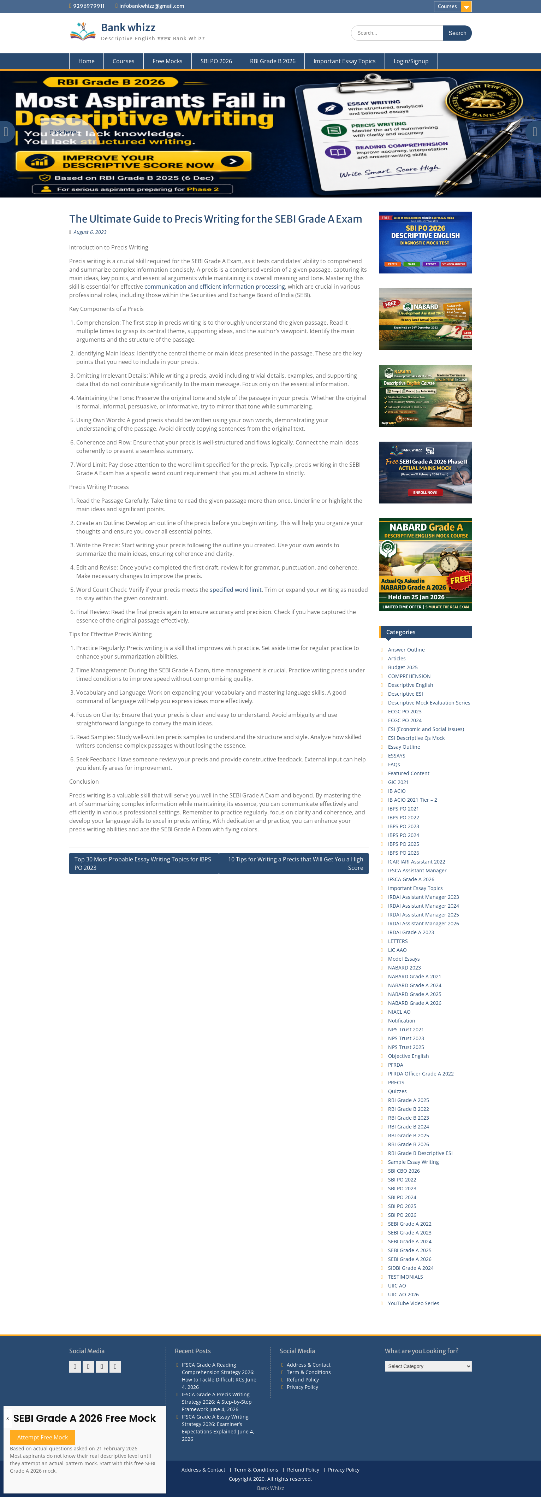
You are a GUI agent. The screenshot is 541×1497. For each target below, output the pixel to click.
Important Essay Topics (345, 61)
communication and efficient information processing (214, 286)
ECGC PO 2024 (405, 720)
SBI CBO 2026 (404, 1170)
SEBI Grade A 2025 (410, 1250)
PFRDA (395, 1064)
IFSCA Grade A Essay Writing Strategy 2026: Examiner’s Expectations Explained (215, 1424)
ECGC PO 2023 (405, 711)
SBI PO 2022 (402, 1179)
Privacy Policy (302, 1387)
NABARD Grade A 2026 (414, 1003)
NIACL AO (399, 1011)
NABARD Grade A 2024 (414, 985)
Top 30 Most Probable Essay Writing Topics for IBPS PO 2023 (143, 863)
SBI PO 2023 (402, 1188)
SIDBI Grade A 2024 (411, 1268)
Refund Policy (303, 1379)
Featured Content (408, 773)
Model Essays (404, 958)
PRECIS (396, 1082)
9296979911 (89, 6)
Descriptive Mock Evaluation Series (429, 702)
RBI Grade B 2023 (408, 1117)
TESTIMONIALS (405, 1276)
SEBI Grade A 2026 (410, 1259)
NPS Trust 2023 (406, 1038)
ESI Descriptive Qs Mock (416, 738)
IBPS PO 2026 (403, 852)
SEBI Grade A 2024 (410, 1241)
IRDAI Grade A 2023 (411, 932)
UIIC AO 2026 (403, 1294)
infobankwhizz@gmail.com (151, 6)
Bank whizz (128, 27)
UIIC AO (397, 1285)
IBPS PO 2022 (403, 817)
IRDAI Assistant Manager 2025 (423, 914)
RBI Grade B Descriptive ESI (420, 1153)
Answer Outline (406, 649)
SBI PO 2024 (402, 1197)
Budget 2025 (403, 667)
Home (86, 61)
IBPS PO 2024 (403, 835)
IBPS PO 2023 (403, 826)
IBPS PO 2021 (403, 808)
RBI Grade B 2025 (408, 1135)
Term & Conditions (309, 1372)
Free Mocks (168, 61)
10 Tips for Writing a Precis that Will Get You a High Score (295, 863)
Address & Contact (309, 1364)
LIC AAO (397, 950)
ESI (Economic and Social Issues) (426, 729)
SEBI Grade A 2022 (410, 1223)
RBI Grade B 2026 (273, 61)
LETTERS (398, 941)
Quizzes (397, 1091)
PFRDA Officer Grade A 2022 (421, 1073)
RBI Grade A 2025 (408, 1100)
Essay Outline (404, 746)
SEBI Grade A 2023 (410, 1232)
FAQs (394, 764)
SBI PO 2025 (402, 1206)
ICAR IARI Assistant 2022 (416, 861)
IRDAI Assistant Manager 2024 (423, 905)
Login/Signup (411, 61)
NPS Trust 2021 (406, 1029)
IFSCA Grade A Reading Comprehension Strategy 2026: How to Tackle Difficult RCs (218, 1372)
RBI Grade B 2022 (408, 1109)
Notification (401, 1020)
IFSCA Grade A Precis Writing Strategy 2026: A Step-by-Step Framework (217, 1402)
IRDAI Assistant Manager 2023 (423, 897)
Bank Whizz (270, 1488)
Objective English (408, 1056)
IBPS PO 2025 (403, 844)
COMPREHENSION (409, 676)
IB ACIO (397, 791)
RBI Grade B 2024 (408, 1126)
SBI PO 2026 (216, 61)
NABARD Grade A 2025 (414, 994)
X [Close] (7, 1418)
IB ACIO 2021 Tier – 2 (412, 799)
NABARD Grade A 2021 (414, 976)
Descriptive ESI (405, 693)
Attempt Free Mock (42, 1437)
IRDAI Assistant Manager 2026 (423, 923)
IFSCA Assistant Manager (417, 870)
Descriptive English (410, 685)
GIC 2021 (398, 782)
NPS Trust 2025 (406, 1047)
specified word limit (236, 590)
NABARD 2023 (404, 967)
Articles (397, 658)
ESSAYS (396, 755)
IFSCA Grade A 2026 (411, 879)
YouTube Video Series (413, 1303)
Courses (447, 6)
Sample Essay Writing (413, 1162)
